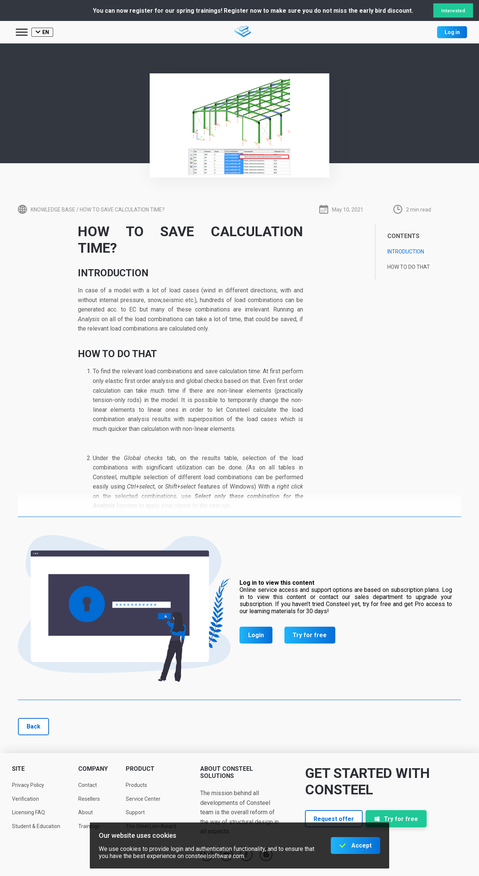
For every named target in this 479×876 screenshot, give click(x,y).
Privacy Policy (28, 785)
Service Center (143, 799)
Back (33, 726)
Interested (453, 10)
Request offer (334, 818)
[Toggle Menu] (22, 32)
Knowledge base (53, 210)
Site (18, 768)
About (85, 812)
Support (135, 812)
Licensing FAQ (28, 812)
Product (140, 768)
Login (256, 635)
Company (93, 768)
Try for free (310, 635)
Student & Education (36, 826)
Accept (361, 845)
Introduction (405, 252)
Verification (25, 799)
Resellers (89, 799)
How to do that (408, 267)
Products (136, 785)
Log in (452, 32)
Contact (87, 785)
